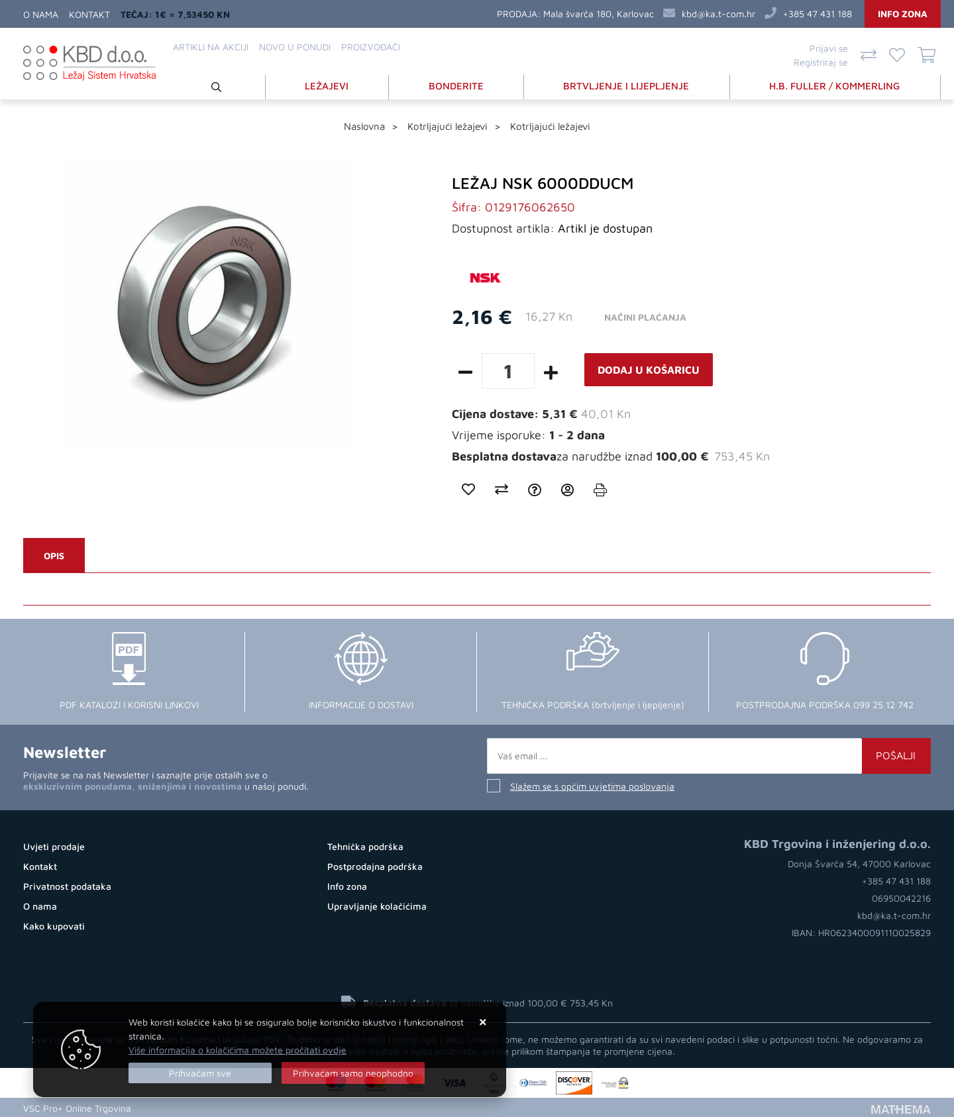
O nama (40, 14)
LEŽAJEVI (328, 85)
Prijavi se (829, 48)
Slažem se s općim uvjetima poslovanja (592, 785)
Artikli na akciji (210, 46)
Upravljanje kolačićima (377, 905)
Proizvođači (370, 46)
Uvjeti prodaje (54, 845)
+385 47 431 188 (817, 13)
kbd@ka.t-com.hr (718, 13)
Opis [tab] (54, 554)
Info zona (903, 13)
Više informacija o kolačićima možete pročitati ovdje (237, 1049)
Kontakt (89, 14)
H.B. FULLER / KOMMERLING (835, 85)
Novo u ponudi (295, 46)
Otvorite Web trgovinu (186, 1106)
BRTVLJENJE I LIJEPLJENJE (627, 85)
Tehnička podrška (365, 845)
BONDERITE (457, 85)
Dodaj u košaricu (649, 369)
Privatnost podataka (67, 885)
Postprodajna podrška (375, 865)
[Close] (200, 1073)
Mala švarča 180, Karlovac (598, 13)
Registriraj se (821, 62)
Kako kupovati (54, 925)
